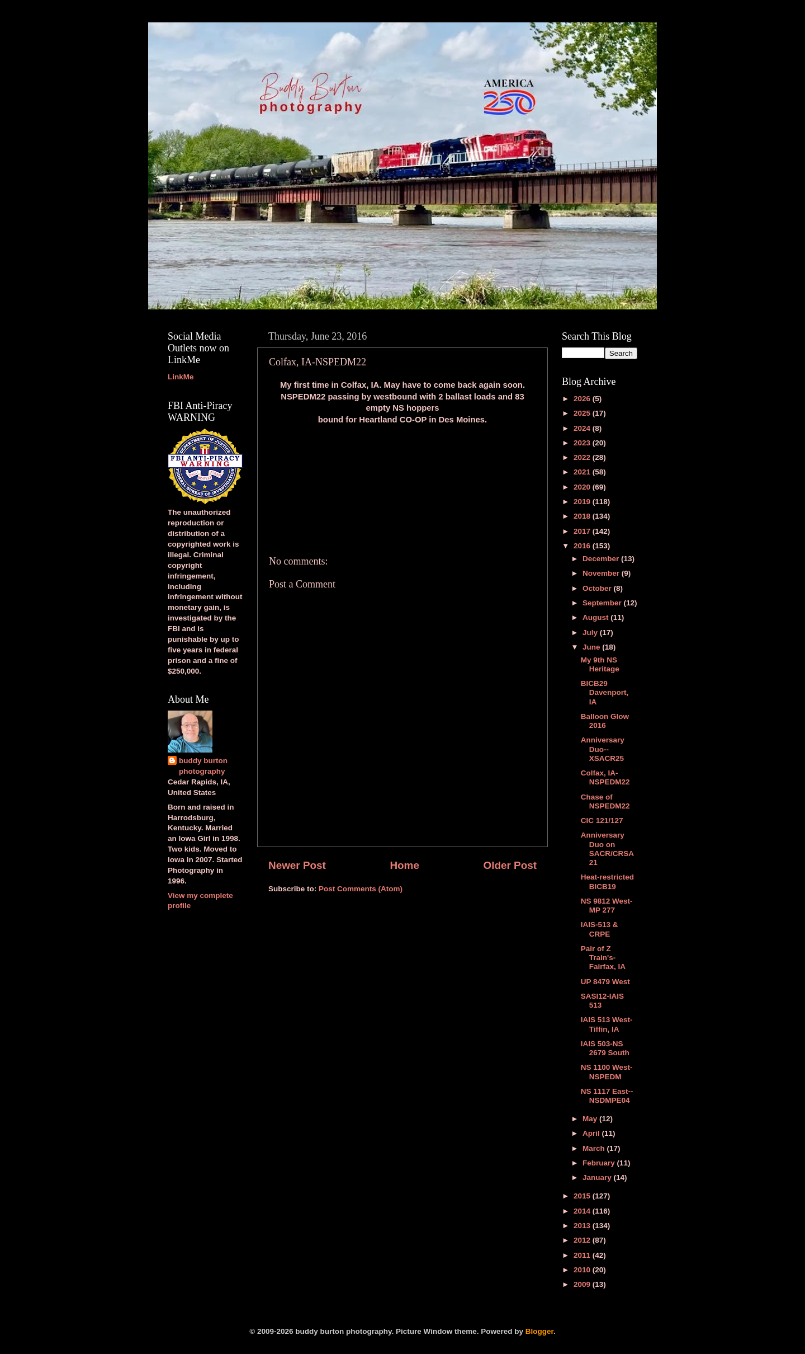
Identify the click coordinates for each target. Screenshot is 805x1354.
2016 (583, 546)
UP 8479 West (605, 981)
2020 (583, 487)
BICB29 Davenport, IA (605, 692)
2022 (583, 457)
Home (404, 865)
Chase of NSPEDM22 (605, 801)
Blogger (539, 1331)
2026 (583, 398)
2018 (583, 516)
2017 (583, 531)
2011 (583, 1255)
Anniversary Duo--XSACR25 (602, 749)
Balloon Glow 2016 (605, 721)
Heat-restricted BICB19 (607, 881)
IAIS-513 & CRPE (599, 929)
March (595, 1148)
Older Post (510, 865)
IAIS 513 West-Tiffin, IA (607, 1024)
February (600, 1163)
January (598, 1177)
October (598, 588)
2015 (583, 1196)
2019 (583, 501)
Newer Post (297, 865)
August (596, 617)
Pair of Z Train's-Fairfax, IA (603, 957)
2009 (583, 1284)
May (591, 1119)
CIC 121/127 (602, 820)
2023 (583, 443)
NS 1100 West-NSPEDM (607, 1071)
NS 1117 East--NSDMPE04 (607, 1095)
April (592, 1133)
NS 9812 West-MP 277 (607, 905)
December (602, 558)
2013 (583, 1225)
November (602, 573)
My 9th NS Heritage (600, 664)
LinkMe (181, 377)
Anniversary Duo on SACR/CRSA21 (607, 849)
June (592, 647)
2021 (583, 472)
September (603, 603)
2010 (583, 1270)
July (591, 632)
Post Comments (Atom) (360, 889)
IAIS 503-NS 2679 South (605, 1048)
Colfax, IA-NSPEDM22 (605, 777)
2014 (583, 1211)
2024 (583, 428)
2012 (583, 1240)
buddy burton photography (203, 765)
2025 (583, 413)
